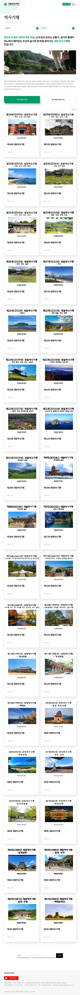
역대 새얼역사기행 (22, 100)
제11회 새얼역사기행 (52, 684)
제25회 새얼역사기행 (52, 340)
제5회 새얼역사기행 (52, 831)
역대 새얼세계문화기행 (57, 100)
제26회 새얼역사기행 (15, 340)
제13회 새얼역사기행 (52, 635)
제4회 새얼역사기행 (15, 880)
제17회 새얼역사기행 (52, 537)
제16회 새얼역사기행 (15, 586)
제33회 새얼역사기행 (52, 144)
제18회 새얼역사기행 (15, 537)
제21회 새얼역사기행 (52, 439)
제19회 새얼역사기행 (52, 488)
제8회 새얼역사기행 (15, 782)
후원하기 (65, 4)
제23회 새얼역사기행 (52, 390)
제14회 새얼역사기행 (15, 635)
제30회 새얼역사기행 (15, 242)
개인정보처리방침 (9, 973)
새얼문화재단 (12, 978)
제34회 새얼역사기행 (15, 144)
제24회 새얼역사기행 (15, 390)
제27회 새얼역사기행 (52, 291)
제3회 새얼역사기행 (52, 880)
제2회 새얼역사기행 (15, 929)
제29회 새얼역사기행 (52, 242)
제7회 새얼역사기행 (52, 782)
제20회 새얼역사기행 (15, 488)
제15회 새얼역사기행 (52, 586)
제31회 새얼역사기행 (52, 193)
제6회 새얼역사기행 (15, 831)
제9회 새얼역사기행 (52, 733)
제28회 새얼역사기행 (15, 291)
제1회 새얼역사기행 (52, 929)
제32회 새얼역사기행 (15, 193)
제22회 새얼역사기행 (15, 439)
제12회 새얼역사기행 (15, 684)
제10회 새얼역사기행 (15, 733)
